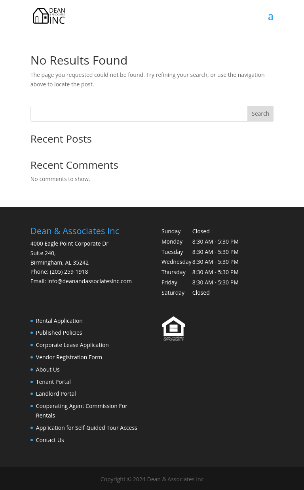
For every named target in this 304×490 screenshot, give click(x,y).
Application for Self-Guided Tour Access (86, 427)
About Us (48, 369)
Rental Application (59, 320)
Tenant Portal (53, 381)
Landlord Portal (56, 393)
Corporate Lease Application (72, 345)
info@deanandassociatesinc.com (90, 281)
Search (260, 113)
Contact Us (50, 440)
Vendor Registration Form (69, 357)
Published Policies (59, 332)
